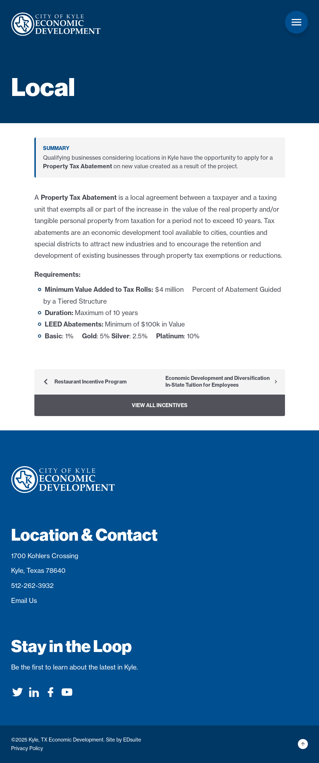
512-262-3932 (32, 585)
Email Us (24, 601)
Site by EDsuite (123, 740)
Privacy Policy (27, 748)
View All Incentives (160, 405)
